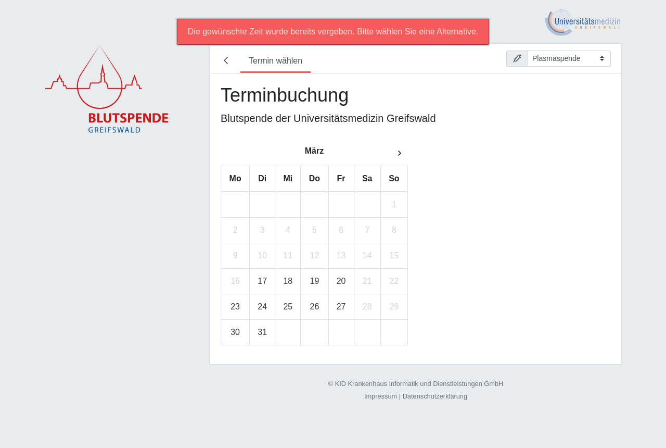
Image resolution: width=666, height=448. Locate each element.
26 (314, 306)
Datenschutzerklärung (435, 396)
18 (287, 281)
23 (235, 306)
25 (287, 306)
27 (341, 306)
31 (262, 332)
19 (314, 281)
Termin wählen (275, 60)
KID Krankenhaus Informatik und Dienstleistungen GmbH (419, 384)
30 (235, 332)
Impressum (380, 396)
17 (262, 281)
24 (262, 306)
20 (341, 281)
